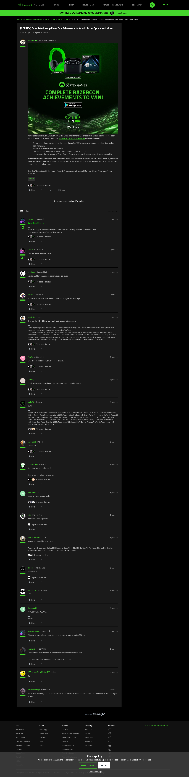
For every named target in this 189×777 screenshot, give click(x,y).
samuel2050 (33, 464)
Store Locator (20, 737)
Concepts (42, 737)
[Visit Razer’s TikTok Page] (110, 749)
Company (88, 725)
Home (19, 19)
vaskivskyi (32, 272)
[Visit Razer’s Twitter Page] (110, 741)
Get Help (65, 729)
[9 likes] (39, 479)
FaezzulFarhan (34, 537)
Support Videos (67, 749)
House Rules (88, 5)
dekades (31, 40)
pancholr (31, 649)
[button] (166, 5)
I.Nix (29, 515)
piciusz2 (31, 294)
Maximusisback (34, 631)
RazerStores (20, 729)
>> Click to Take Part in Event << (72, 138)
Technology (43, 729)
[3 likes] (39, 502)
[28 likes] (39, 185)
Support (70, 5)
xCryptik (31, 219)
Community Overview (33, 19)
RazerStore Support (69, 737)
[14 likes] (39, 389)
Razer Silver (136, 5)
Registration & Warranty (70, 733)
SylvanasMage (34, 689)
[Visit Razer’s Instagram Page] (110, 733)
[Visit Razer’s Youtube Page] (110, 745)
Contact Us (89, 745)
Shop (17, 725)
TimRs (30, 357)
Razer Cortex (49, 19)
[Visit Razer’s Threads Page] (110, 737)
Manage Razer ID (68, 745)
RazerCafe (19, 733)
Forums (56, 5)
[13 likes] (39, 344)
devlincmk (32, 590)
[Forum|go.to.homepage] (31, 5)
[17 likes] (39, 259)
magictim (31, 317)
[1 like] (37, 524)
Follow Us (111, 725)
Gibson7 (31, 568)
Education (19, 749)
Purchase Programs (23, 741)
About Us (88, 729)
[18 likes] (39, 281)
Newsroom (89, 737)
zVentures (88, 741)
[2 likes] (38, 555)
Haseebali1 (32, 608)
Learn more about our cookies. (139, 760)
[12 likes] (39, 429)
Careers (88, 733)
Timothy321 (33, 379)
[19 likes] (39, 236)
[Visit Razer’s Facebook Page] (110, 730)
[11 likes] (39, 366)
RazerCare (65, 741)
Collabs (41, 745)
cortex (31, 178)
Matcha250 (32, 492)
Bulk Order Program (23, 745)
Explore (41, 725)
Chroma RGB (43, 733)
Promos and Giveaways (112, 5)
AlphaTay (31, 402)
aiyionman (32, 442)
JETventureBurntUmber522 (39, 672)
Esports (41, 741)
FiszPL (30, 249)
